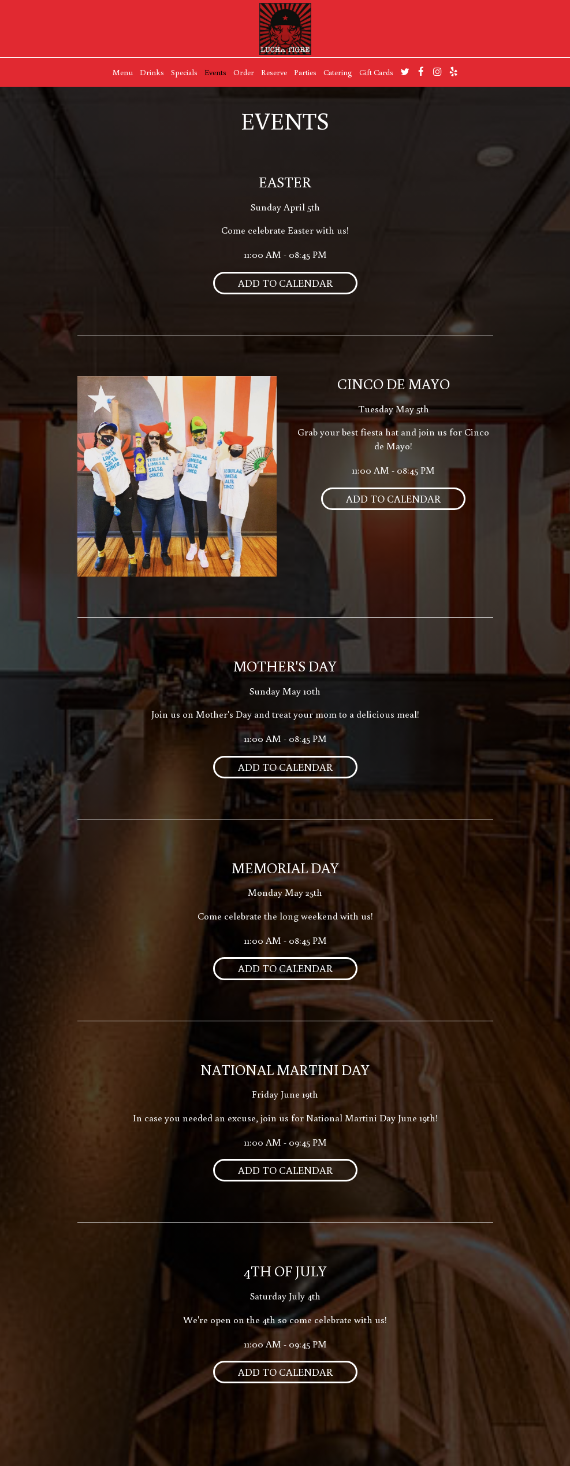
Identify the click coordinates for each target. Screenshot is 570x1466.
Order (243, 72)
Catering (337, 72)
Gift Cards (376, 72)
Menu (123, 72)
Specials (184, 72)
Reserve (274, 72)
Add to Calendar (285, 283)
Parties (305, 72)
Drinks (152, 72)
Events (215, 72)
